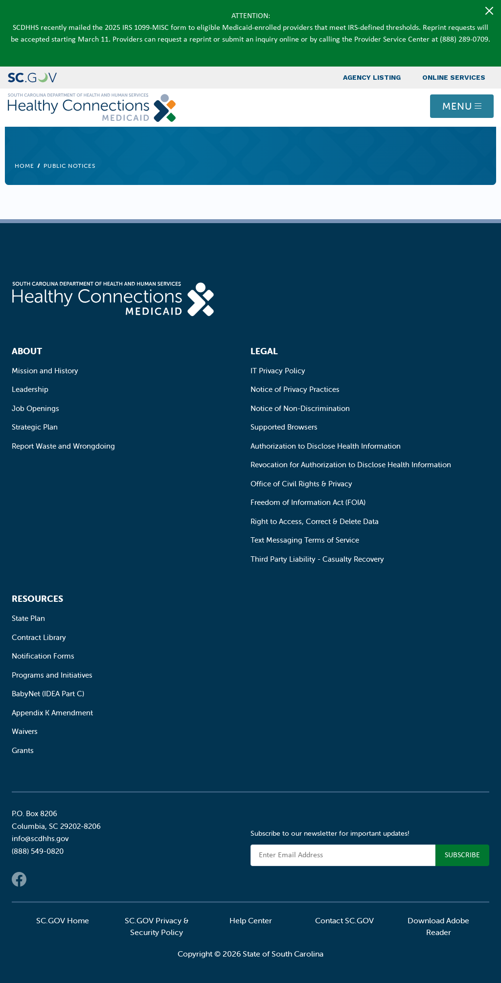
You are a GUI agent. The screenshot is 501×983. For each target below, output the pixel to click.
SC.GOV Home (62, 920)
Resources (37, 598)
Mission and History (45, 370)
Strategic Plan (35, 427)
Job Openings (35, 408)
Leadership (30, 389)
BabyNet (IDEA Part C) (48, 693)
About (27, 351)
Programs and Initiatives (52, 675)
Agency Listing (372, 77)
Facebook (19, 879)
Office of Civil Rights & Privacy (301, 483)
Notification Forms (43, 656)
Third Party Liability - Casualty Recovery (317, 559)
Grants (23, 750)
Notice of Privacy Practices (295, 389)
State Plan (28, 618)
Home (24, 165)
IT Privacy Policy (277, 370)
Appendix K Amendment (52, 712)
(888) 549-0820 (38, 851)
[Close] (489, 11)
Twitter (38, 879)
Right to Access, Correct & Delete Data (314, 521)
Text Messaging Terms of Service (304, 540)
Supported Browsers (284, 427)
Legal (264, 351)
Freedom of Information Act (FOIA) (307, 502)
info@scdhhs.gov (40, 838)
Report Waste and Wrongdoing (63, 446)
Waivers (25, 731)
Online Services (453, 77)
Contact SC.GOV (344, 920)
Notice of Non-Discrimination (300, 408)
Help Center (250, 920)
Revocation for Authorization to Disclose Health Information (350, 464)
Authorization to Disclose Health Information (325, 446)
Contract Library (39, 637)
